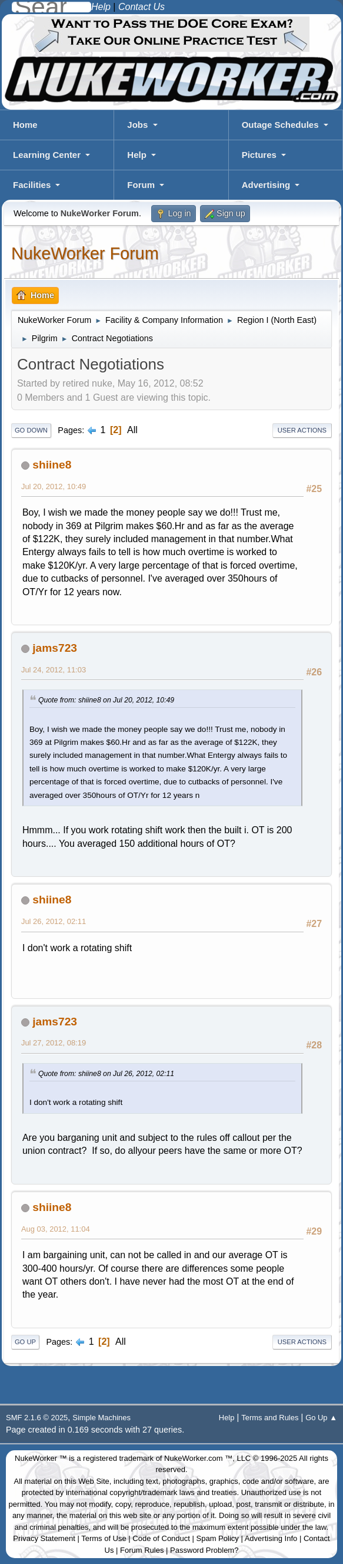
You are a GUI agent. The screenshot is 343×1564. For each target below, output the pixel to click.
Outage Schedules (280, 125)
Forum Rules (142, 1550)
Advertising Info (271, 1538)
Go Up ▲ (321, 1417)
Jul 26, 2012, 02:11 (53, 921)
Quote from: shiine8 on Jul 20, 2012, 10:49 (106, 700)
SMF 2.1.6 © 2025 (37, 1417)
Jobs (137, 125)
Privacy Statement (44, 1538)
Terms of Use (103, 1538)
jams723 (54, 648)
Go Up (25, 1341)
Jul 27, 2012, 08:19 (53, 1042)
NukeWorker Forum (85, 253)
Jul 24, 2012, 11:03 (53, 669)
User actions (302, 430)
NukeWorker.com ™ (198, 1458)
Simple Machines (101, 1417)
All (132, 430)
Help (136, 155)
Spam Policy (218, 1538)
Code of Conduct (161, 1538)
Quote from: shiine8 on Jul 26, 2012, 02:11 (106, 1074)
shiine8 (51, 464)
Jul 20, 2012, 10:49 (53, 486)
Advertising (266, 185)
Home (25, 125)
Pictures (259, 155)
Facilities (32, 185)
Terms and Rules (269, 1417)
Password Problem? (204, 1550)
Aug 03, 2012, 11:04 (55, 1229)
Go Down (31, 430)
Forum (141, 185)
